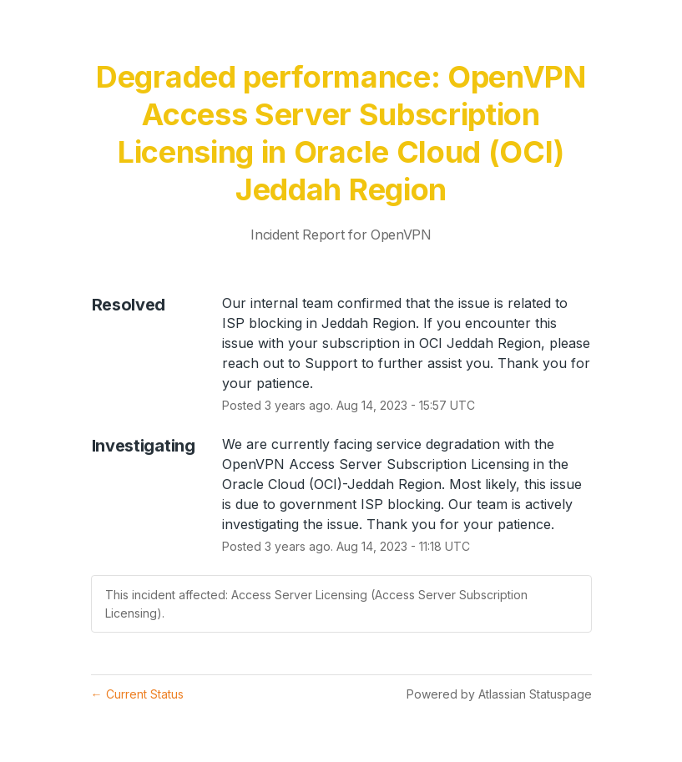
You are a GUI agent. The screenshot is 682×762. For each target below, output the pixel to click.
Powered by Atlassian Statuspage (499, 694)
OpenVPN (401, 234)
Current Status (137, 694)
